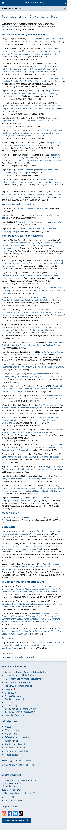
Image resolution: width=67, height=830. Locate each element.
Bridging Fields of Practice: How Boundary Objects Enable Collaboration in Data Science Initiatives (31, 298)
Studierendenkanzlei (15, 744)
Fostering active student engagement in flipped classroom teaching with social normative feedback (32, 263)
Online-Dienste (12, 696)
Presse (8, 726)
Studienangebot (12, 754)
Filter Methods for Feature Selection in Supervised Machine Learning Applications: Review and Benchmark (33, 645)
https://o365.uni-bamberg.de (19, 711)
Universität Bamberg (33, 2)
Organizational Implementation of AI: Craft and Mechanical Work (30, 119)
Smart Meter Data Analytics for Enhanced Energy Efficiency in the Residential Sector (33, 457)
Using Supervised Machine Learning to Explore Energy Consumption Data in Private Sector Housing (31, 567)
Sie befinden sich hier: (12, 8)
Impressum (7, 657)
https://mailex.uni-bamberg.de (20, 708)
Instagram (4, 813)
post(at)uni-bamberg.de (21, 793)
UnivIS (8, 702)
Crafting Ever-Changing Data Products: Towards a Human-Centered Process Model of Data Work (33, 290)
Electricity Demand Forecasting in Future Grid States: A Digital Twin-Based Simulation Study (30, 275)
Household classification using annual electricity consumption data (32, 477)
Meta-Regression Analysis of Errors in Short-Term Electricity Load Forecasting (33, 353)
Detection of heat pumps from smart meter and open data (32, 396)
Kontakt (19, 657)
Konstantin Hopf (9, 26)
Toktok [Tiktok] (21, 813)
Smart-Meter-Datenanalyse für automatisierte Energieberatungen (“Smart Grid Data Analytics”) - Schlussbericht (31, 631)
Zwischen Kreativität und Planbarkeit (32, 208)
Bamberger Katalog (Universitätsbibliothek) (26, 671)
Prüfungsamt (11, 733)
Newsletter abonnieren (14, 820)
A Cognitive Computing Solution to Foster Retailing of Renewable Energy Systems (32, 406)
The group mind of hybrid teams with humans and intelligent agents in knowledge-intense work (31, 93)
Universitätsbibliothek (15, 747)
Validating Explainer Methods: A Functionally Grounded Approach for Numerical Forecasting (32, 40)
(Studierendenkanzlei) (15, 699)
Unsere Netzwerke (14, 797)
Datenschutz (31, 657)
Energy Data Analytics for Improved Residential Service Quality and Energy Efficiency (32, 467)
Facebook (10, 813)
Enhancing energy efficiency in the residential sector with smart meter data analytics (31, 180)
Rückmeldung (11, 740)
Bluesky (15, 813)
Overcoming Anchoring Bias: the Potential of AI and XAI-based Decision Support (33, 343)
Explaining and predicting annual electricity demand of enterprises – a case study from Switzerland (30, 420)
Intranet (9, 689)
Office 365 (9, 692)
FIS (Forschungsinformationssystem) (23, 678)
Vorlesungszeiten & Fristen (18, 751)
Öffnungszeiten (12, 730)
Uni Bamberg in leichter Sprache (18, 764)
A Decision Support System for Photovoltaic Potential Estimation (32, 431)
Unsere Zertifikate (13, 800)
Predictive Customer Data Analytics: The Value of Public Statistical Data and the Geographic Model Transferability (32, 447)
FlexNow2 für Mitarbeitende (18, 685)
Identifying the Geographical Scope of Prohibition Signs (27, 499)
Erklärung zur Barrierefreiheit (16, 760)
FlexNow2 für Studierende (17, 682)
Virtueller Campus (13, 715)
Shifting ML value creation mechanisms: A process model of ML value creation (31, 144)
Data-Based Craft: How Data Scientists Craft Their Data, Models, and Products (33, 79)
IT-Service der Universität (17, 737)
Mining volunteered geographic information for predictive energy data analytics (30, 171)
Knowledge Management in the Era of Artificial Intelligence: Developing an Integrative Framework (31, 375)
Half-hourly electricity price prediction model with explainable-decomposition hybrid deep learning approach (30, 70)
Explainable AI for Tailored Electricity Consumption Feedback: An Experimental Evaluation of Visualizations (32, 389)
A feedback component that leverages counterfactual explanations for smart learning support (31, 547)
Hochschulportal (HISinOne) (18, 675)
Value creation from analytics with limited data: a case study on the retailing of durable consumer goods (32, 133)
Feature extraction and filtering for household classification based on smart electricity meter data (32, 194)
